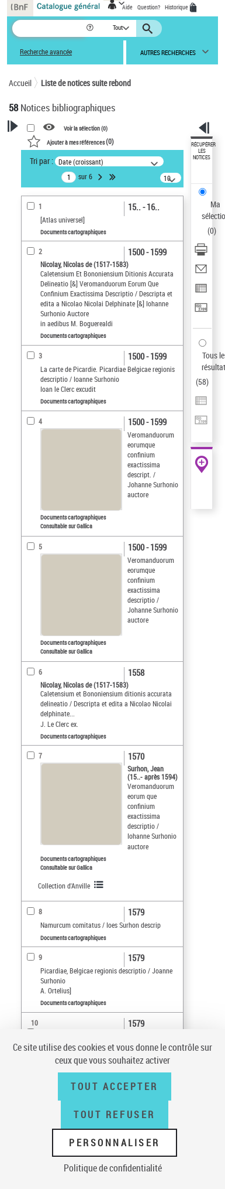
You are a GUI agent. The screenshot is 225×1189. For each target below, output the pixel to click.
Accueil (20, 82)
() (70, 141)
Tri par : (41, 160)
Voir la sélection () (86, 128)
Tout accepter (114, 1086)
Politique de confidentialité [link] (113, 1167)
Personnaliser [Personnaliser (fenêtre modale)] (114, 1142)
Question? (148, 7)
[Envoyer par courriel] (201, 272)
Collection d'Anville (64, 885)
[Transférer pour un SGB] (201, 311)
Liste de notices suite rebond (86, 82)
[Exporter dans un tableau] (201, 292)
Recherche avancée (46, 51)
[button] (90, 28)
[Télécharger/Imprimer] (201, 253)
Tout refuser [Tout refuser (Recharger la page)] (114, 1114)
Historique (177, 7)
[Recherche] (48, 28)
